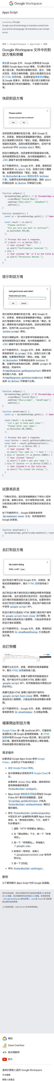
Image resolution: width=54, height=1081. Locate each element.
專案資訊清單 (27, 794)
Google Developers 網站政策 (16, 899)
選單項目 (39, 77)
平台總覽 (6, 1075)
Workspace (28, 3)
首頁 (4, 44)
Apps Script (10, 12)
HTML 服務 (11, 77)
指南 (45, 44)
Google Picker (9, 730)
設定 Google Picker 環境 (20, 768)
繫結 (4, 63)
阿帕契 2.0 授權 (32, 896)
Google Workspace (18, 44)
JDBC (5, 160)
